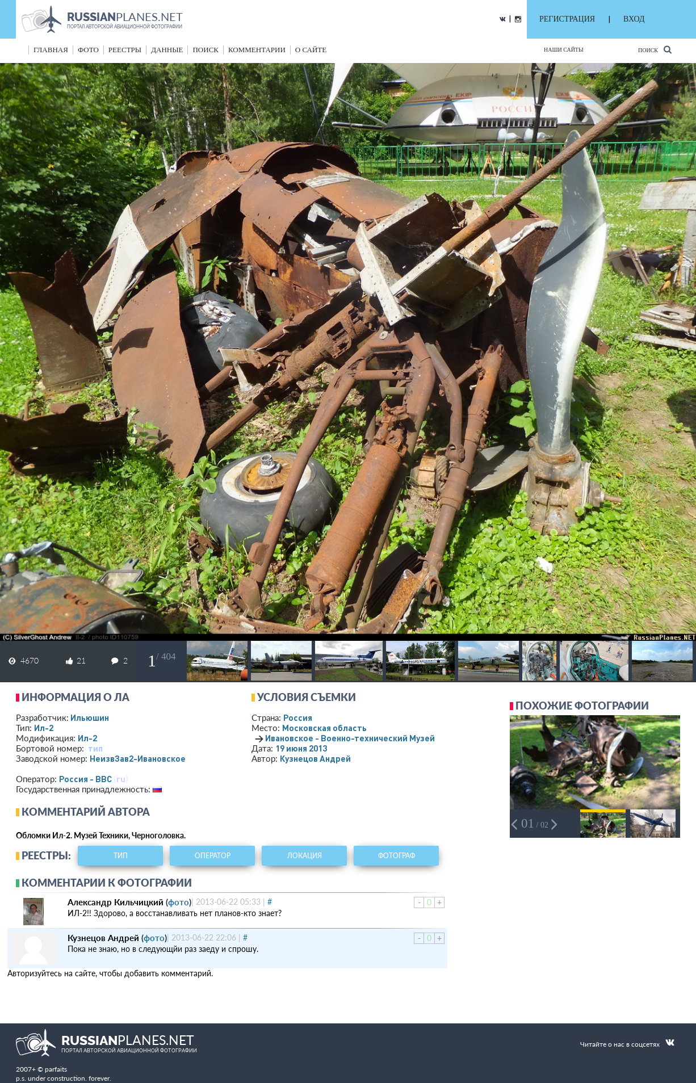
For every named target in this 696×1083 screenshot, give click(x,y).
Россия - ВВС (85, 779)
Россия (297, 717)
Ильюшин (89, 717)
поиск (205, 49)
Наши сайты (564, 50)
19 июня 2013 (301, 748)
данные (167, 49)
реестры (124, 49)
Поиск (655, 49)
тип (95, 748)
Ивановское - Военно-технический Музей (350, 738)
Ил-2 (43, 728)
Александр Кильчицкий (115, 902)
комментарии (257, 49)
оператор (212, 855)
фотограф (396, 855)
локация (304, 855)
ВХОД (633, 19)
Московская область (324, 728)
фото (88, 49)
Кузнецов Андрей (315, 758)
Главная (50, 49)
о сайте (310, 49)
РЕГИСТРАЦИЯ (567, 19)
